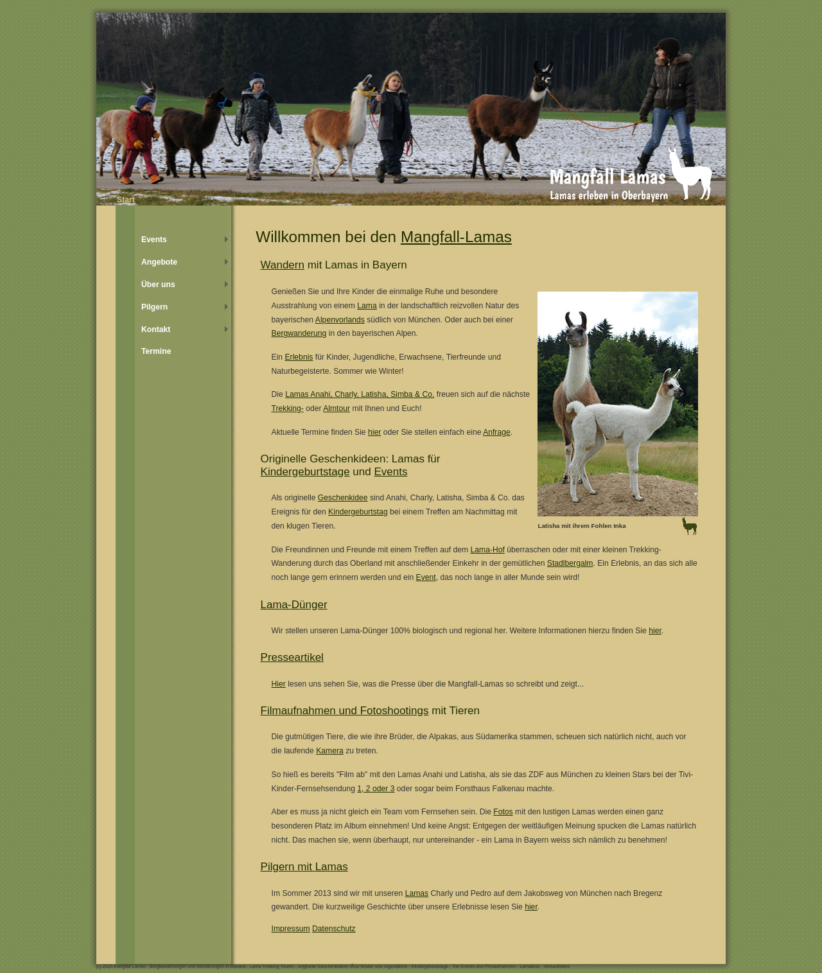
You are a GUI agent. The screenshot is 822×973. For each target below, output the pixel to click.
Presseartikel (292, 657)
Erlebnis (299, 357)
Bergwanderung (299, 333)
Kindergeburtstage (305, 472)
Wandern (282, 265)
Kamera (330, 750)
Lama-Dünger (294, 605)
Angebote (159, 262)
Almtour (336, 408)
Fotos (502, 811)
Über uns (158, 284)
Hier (279, 683)
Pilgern (154, 306)
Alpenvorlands (340, 319)
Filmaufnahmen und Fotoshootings (345, 711)
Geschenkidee (343, 497)
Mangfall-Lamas (456, 236)
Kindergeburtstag (358, 511)
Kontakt (155, 329)
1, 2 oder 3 (375, 788)
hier (374, 432)
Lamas (417, 893)
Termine (156, 351)
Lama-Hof (487, 549)
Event (426, 577)
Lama (366, 305)
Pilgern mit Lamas (304, 867)
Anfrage (497, 432)
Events (390, 472)
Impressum (291, 928)
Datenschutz (334, 928)
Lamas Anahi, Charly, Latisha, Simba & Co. (359, 394)
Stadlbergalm (570, 563)
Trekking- (288, 408)
